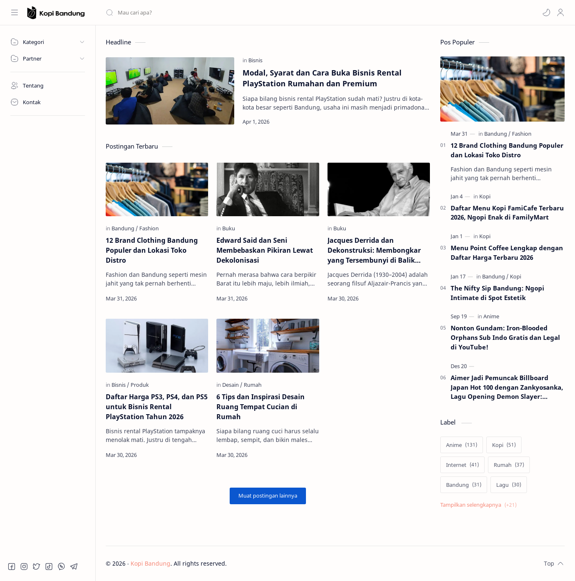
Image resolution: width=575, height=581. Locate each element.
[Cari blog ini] (172, 12)
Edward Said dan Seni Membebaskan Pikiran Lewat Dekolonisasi (264, 250)
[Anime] (491, 316)
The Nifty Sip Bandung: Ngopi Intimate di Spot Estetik (497, 293)
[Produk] (140, 384)
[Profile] (560, 12)
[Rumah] (253, 384)
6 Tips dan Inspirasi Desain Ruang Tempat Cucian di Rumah (260, 406)
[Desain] (232, 384)
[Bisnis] (255, 60)
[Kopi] (484, 196)
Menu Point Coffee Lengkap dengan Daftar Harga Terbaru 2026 (507, 252)
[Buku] (228, 228)
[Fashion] (149, 228)
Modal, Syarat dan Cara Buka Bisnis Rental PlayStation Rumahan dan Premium (322, 78)
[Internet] (462, 464)
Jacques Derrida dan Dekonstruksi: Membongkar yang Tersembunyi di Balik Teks (374, 250)
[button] (546, 12)
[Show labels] (480, 504)
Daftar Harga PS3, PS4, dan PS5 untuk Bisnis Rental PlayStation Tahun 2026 (157, 406)
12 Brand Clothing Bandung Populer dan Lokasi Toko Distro (152, 250)
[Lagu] (508, 484)
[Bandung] (125, 228)
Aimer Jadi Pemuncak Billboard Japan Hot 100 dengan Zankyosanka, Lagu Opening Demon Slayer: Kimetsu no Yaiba (507, 387)
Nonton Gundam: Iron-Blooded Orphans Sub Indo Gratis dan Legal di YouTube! (505, 337)
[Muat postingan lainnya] (268, 496)
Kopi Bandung (150, 563)
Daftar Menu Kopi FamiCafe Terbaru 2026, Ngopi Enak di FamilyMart (507, 213)
